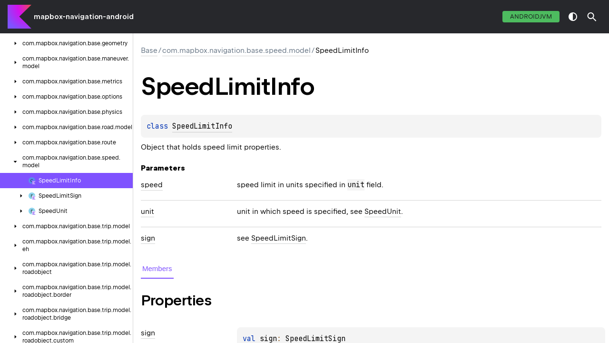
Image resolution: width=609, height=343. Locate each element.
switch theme (572, 16)
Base (149, 50)
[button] (591, 16)
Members (157, 268)
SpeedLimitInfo (202, 126)
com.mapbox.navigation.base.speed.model (236, 50)
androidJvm (531, 16)
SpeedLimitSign (278, 238)
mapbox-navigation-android (84, 16)
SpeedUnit (382, 211)
